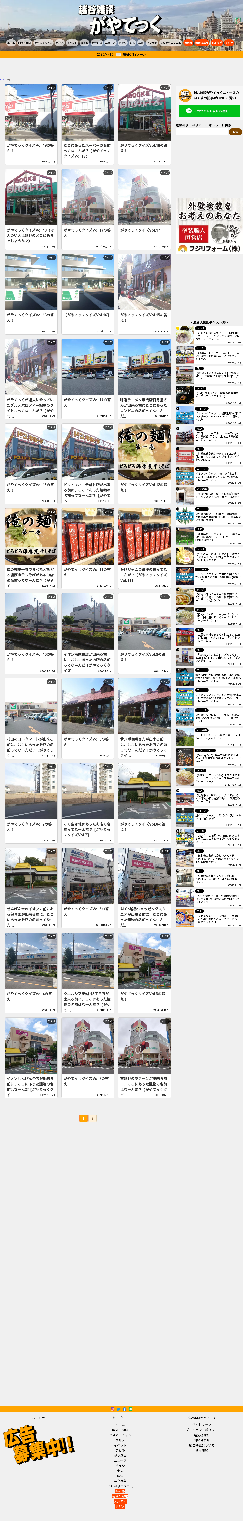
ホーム (11, 42)
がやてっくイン (43, 42)
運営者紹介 (202, 1435)
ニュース (110, 42)
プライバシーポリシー (202, 1430)
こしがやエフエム (170, 42)
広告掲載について (202, 1445)
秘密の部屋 (201, 42)
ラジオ (229, 42)
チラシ (123, 42)
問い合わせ (202, 1440)
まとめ (84, 42)
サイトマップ (201, 1424)
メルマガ (217, 42)
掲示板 (188, 42)
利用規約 (201, 1450)
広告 (140, 42)
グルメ (60, 42)
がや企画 (97, 42)
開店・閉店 (24, 42)
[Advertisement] (122, 69)
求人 (132, 42)
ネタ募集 (152, 42)
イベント (72, 42)
